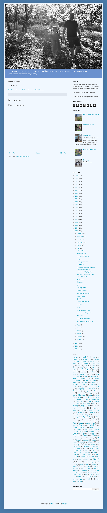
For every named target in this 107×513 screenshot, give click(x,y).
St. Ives (79, 307)
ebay (94, 419)
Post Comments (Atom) (23, 156)
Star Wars (92, 389)
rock (80, 459)
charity (94, 408)
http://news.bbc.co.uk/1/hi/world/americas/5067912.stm (26, 90)
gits (88, 433)
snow (82, 466)
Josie (75, 378)
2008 (77, 228)
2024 (77, 181)
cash (95, 405)
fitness (88, 423)
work (88, 479)
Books (75, 363)
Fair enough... (81, 264)
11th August (80, 250)
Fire (94, 370)
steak (88, 468)
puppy (97, 454)
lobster (82, 442)
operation (78, 450)
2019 (77, 196)
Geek (74, 374)
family (83, 421)
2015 (77, 207)
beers (79, 397)
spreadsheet (76, 468)
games (92, 431)
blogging (79, 399)
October (79, 239)
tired (87, 472)
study (94, 468)
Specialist (79, 285)
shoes (81, 464)
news (85, 448)
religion (83, 456)
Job (86, 376)
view (91, 474)
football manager (79, 427)
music (75, 446)
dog (77, 417)
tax (98, 470)
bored (78, 403)
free (98, 427)
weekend (88, 476)
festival (94, 421)
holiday (85, 436)
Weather (96, 391)
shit (76, 464)
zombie (80, 481)
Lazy (88, 378)
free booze (78, 429)
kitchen (94, 440)
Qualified (79, 299)
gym (93, 434)
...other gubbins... (82, 287)
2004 (77, 349)
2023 (77, 184)
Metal (74, 382)
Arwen (85, 359)
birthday (87, 397)
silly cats (94, 464)
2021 (77, 190)
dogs (84, 417)
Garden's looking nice (89, 149)
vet (86, 474)
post (84, 454)
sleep (75, 466)
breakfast (86, 403)
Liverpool (96, 378)
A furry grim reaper (82, 262)
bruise (94, 403)
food (80, 425)
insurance (86, 440)
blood (86, 399)
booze (97, 401)
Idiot (97, 374)
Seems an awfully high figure (85, 272)
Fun (93, 372)
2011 (77, 219)
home (94, 436)
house (91, 438)
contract (75, 415)
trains (74, 474)
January (79, 339)
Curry (81, 368)
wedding (79, 476)
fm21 (74, 425)
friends (96, 429)
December (80, 233)
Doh (93, 368)
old (98, 448)
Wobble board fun (88, 125)
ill (98, 438)
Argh (93, 357)
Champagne (84, 363)
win (74, 479)
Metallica (84, 382)
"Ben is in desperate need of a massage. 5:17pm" (85, 275)
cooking (85, 415)
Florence (83, 372)
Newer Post (12, 153)
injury (78, 440)
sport (95, 466)
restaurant (91, 456)
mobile (93, 444)
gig (83, 434)
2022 (77, 187)
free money (88, 429)
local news (90, 442)
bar (95, 393)
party (74, 452)
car (89, 406)
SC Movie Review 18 (83, 256)
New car (93, 384)
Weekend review (81, 253)
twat (80, 474)
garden (75, 434)
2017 (77, 202)
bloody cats (95, 399)
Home (38, 153)
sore (88, 466)
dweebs (86, 419)
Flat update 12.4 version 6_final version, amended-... (86, 268)
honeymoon (76, 438)
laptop (75, 442)
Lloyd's (78, 380)
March (79, 333)
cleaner (90, 410)
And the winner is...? (83, 301)
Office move (87, 135)
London (86, 380)
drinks (97, 417)
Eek (74, 370)
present (90, 454)
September (80, 242)
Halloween (83, 374)
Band (84, 361)
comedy (81, 413)
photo (94, 452)
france (91, 427)
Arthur (75, 359)
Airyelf (52, 503)
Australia (96, 359)
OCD (74, 386)
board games (80, 401)
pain (93, 450)
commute (92, 412)
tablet (92, 470)
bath (74, 395)
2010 (77, 222)
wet (95, 476)
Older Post (63, 153)
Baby (77, 361)
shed (97, 462)
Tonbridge (76, 391)
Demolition (80, 316)
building (75, 405)
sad (85, 462)
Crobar (75, 368)
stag (83, 468)
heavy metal (76, 436)
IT (90, 374)
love (98, 442)
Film (87, 370)
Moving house (81, 296)
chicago (82, 410)
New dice (86, 160)
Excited (80, 370)
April (78, 331)
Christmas (95, 363)
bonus (89, 401)
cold (97, 410)
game (85, 431)
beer (97, 395)
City (86, 366)
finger (81, 423)
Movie (85, 384)
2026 (77, 176)
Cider (79, 366)
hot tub (84, 438)
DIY (87, 368)
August (79, 245)
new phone (96, 446)
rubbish (87, 459)
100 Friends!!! (81, 279)
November (80, 236)
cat (74, 408)
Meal (94, 380)
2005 (77, 346)
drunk (78, 419)
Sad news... (80, 304)
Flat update (80, 282)
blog (97, 397)
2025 (77, 178)
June (78, 325)
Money (75, 384)
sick (87, 464)
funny (79, 431)
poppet (75, 454)
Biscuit (92, 361)
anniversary (80, 393)
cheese (75, 410)
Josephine (93, 376)
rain (77, 456)
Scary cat (79, 259)
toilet (95, 472)
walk (97, 474)
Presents (90, 386)
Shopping (81, 389)
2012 (77, 216)
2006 (77, 343)
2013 (77, 213)
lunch (78, 444)
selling (91, 462)
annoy (89, 393)
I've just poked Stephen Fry (84, 313)
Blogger (64, 503)
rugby (96, 459)
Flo (74, 372)
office (92, 448)
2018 (77, 199)
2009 (77, 225)
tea (76, 472)
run (80, 462)
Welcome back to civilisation (85, 321)
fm (94, 423)
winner (81, 479)
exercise (75, 421)
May (78, 328)
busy (82, 405)
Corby (93, 366)
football (91, 425)
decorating (96, 415)
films (74, 423)
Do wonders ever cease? (84, 310)
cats (83, 408)
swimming (84, 470)
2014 (77, 210)
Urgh (87, 391)
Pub (97, 387)
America (75, 357)
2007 (77, 231)
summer (75, 470)
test (81, 472)
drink (90, 417)
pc (80, 452)
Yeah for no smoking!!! (83, 318)
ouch (86, 450)
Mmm (93, 382)
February (80, 336)
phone (86, 452)
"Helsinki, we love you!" (84, 293)
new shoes (78, 448)
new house (86, 446)
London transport (82, 290)
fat (88, 421)
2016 (77, 205)
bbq (90, 395)
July (78, 248)
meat (86, 444)
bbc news (81, 395)
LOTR (82, 378)
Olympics (81, 386)
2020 (77, 193)
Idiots (79, 376)
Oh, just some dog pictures (91, 114)
